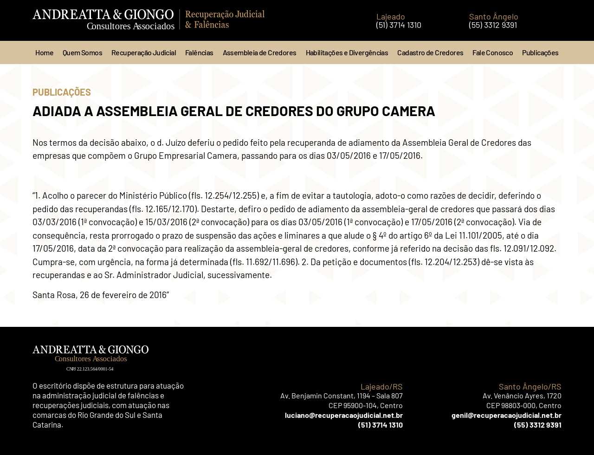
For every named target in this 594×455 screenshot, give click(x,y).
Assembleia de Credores (260, 52)
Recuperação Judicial (143, 52)
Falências (199, 52)
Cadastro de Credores (430, 52)
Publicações (540, 52)
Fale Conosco (492, 52)
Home (44, 52)
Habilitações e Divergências (347, 52)
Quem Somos (82, 52)
